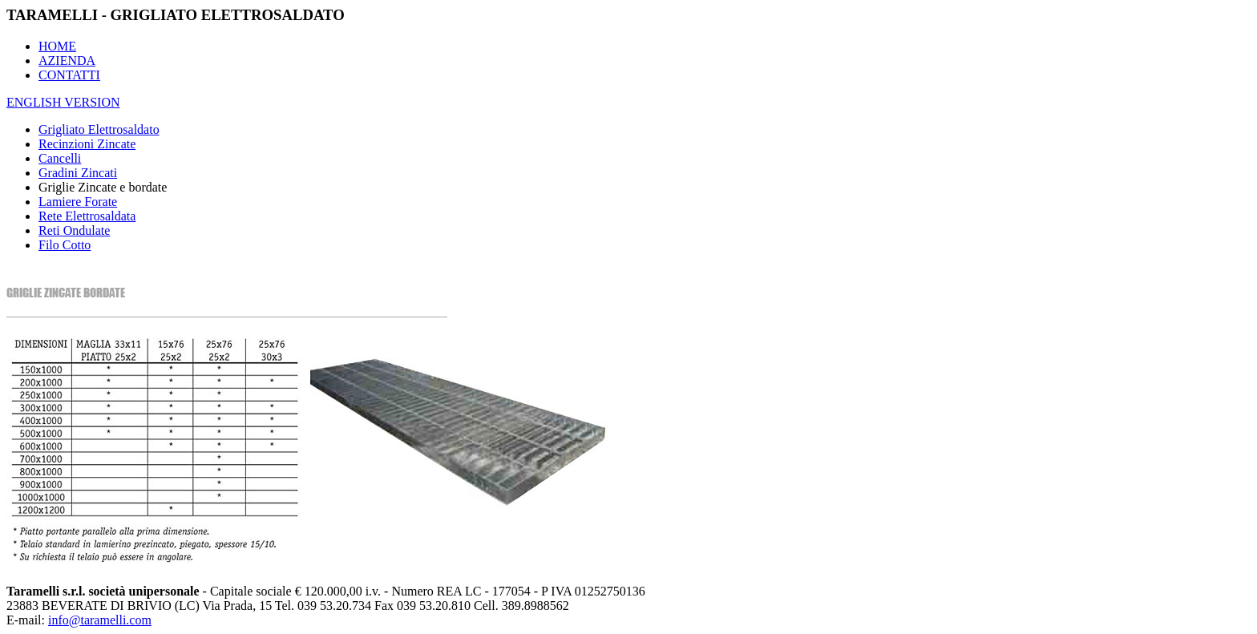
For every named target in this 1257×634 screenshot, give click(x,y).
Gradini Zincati (77, 173)
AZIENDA (66, 60)
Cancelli (59, 158)
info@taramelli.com (100, 620)
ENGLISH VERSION (62, 102)
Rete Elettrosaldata (86, 216)
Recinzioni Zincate (86, 144)
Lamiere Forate (77, 201)
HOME (57, 46)
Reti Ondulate (74, 230)
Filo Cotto (64, 245)
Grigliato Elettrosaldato (99, 129)
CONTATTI (69, 75)
